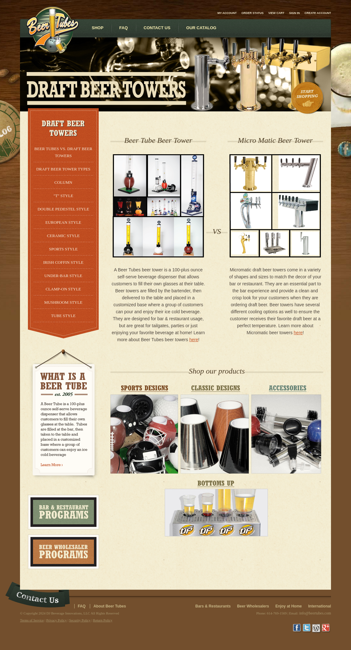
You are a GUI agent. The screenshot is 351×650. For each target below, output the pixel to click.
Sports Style (63, 249)
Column (63, 182)
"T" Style (63, 195)
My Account (227, 13)
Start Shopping (308, 98)
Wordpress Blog (316, 628)
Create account (318, 13)
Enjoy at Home (288, 606)
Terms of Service (32, 620)
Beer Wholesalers (253, 606)
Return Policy (102, 620)
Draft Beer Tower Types (63, 169)
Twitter (307, 628)
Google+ (326, 628)
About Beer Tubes (109, 606)
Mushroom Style (63, 302)
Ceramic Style (63, 235)
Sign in (294, 13)
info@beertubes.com (315, 613)
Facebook (297, 628)
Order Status (253, 13)
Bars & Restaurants (213, 606)
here (193, 339)
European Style (63, 222)
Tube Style (63, 315)
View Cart (276, 13)
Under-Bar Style (63, 275)
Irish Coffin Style (63, 262)
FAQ (82, 606)
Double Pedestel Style (63, 209)
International (319, 606)
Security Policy (80, 620)
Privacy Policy (56, 620)
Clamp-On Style (63, 289)
